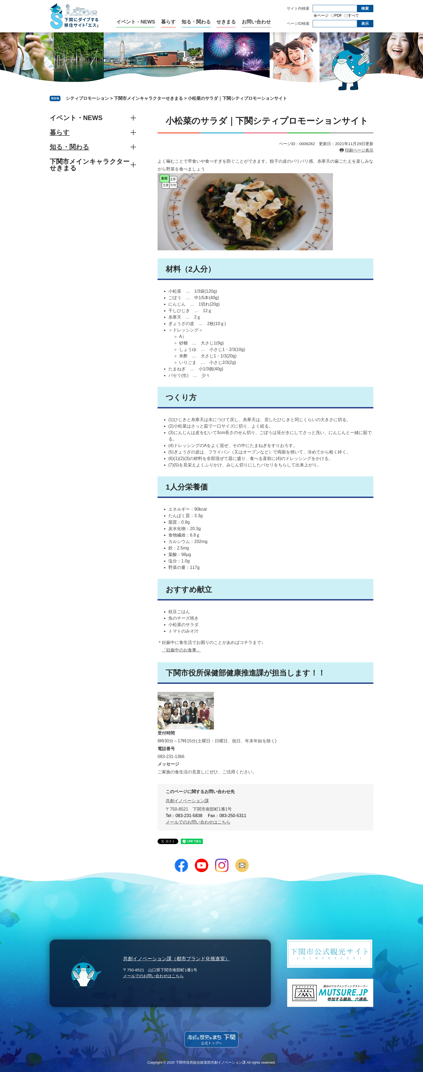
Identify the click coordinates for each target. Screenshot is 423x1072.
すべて (353, 15)
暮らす (168, 22)
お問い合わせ (256, 22)
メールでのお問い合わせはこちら (198, 822)
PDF (338, 15)
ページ (323, 15)
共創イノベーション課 (187, 800)
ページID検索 (298, 23)
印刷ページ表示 (359, 150)
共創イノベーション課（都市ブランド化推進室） (176, 958)
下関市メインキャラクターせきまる (148, 98)
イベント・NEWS (135, 22)
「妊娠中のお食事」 (181, 650)
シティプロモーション (87, 98)
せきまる (226, 22)
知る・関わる (196, 22)
